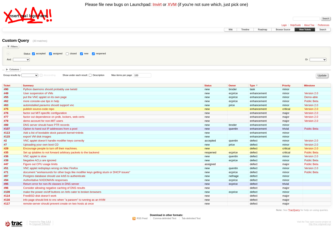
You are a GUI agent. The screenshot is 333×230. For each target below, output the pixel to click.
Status (27, 53)
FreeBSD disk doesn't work (39, 195)
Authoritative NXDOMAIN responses (45, 180)
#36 (6, 156)
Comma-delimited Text (164, 218)
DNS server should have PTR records (46, 124)
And (9, 59)
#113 (7, 132)
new (86, 53)
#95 (6, 183)
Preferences (323, 25)
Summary (28, 85)
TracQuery (294, 210)
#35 (6, 152)
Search (322, 29)
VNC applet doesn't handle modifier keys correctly (53, 140)
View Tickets (305, 29)
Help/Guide (295, 25)
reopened (101, 53)
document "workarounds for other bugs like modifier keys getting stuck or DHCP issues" (76, 172)
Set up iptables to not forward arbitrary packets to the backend (61, 152)
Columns (14, 69)
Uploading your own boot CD (40, 144)
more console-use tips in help (41, 101)
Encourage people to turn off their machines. (50, 148)
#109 (7, 192)
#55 (6, 97)
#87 (6, 176)
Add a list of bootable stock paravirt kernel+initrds (53, 132)
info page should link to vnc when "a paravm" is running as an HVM (64, 199)
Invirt (157, 4)
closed (73, 53)
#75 (6, 109)
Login (284, 25)
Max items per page (121, 75)
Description (96, 75)
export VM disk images (37, 136)
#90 (6, 89)
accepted (41, 53)
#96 (6, 187)
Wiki (231, 29)
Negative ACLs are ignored (39, 160)
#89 (6, 124)
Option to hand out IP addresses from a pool (50, 128)
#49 (6, 93)
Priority (286, 85)
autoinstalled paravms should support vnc (48, 105)
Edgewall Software (41, 224)
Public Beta (311, 101)
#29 (6, 148)
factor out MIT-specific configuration (45, 113)
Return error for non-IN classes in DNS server (51, 183)
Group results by (12, 75)
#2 (5, 140)
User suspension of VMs (38, 93)
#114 (7, 195)
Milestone (309, 85)
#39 (6, 160)
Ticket (7, 85)
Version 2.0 (311, 93)
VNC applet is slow (34, 156)
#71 (6, 172)
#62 (6, 101)
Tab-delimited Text (191, 218)
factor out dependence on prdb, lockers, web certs (53, 116)
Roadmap (262, 29)
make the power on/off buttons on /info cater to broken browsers (62, 192)
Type (252, 85)
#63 (6, 105)
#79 (6, 120)
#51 (6, 168)
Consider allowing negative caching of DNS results (54, 187)
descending (49, 75)
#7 (5, 144)
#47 (6, 164)
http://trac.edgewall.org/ (320, 224)
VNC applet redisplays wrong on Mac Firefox (50, 168)
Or (306, 59)
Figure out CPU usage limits (40, 164)
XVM (172, 4)
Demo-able (311, 97)
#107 (7, 128)
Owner (232, 85)
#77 (6, 116)
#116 (7, 199)
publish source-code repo (38, 109)
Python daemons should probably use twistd (50, 89)
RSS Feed (142, 218)
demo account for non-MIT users (43, 120)
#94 (6, 180)
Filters (14, 46)
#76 (6, 113)
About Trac (309, 25)
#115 (7, 136)
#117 (7, 203)
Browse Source (283, 29)
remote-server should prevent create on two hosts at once (58, 203)
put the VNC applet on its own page (45, 97)
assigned (57, 53)
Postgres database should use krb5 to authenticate (54, 176)
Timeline (245, 29)
